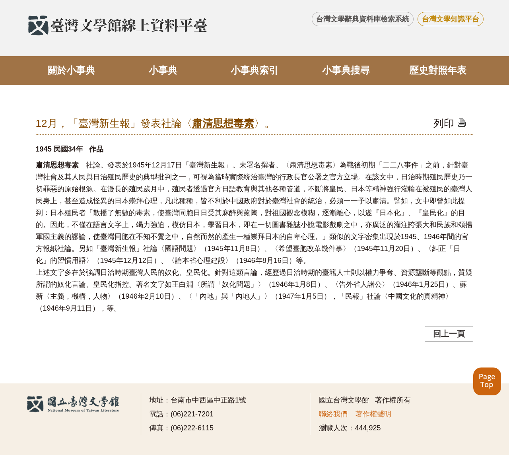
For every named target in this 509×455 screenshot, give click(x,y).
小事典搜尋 (346, 70)
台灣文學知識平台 (450, 19)
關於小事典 (71, 70)
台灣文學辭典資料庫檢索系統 (362, 19)
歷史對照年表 (437, 70)
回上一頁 (449, 333)
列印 (449, 123)
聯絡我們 (333, 414)
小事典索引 (254, 70)
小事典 (163, 70)
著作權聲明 (373, 414)
